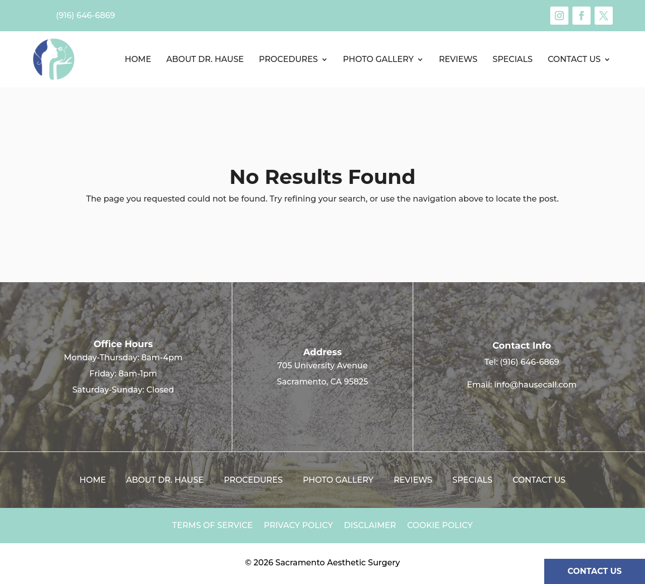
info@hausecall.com (535, 385)
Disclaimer (370, 526)
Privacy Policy (298, 526)
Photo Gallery (378, 59)
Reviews (458, 59)
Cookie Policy (440, 526)
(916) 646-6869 (529, 362)
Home (137, 59)
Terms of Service (212, 526)
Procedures (288, 59)
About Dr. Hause (205, 59)
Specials (512, 59)
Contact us (574, 59)
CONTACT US (594, 571)
